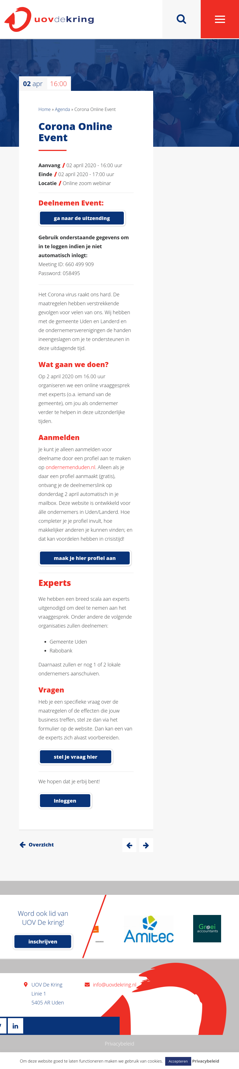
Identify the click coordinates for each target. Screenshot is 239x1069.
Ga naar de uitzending (82, 218)
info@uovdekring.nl (114, 984)
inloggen (65, 800)
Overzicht (41, 844)
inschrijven (43, 941)
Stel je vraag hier (76, 756)
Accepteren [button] (178, 1061)
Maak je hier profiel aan (85, 558)
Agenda (62, 109)
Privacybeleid (119, 1043)
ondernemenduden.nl (70, 467)
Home (45, 109)
